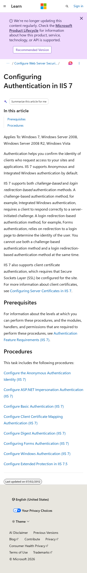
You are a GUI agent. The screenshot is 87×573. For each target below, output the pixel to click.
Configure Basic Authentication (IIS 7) (34, 406)
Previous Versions (45, 532)
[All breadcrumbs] (8, 63)
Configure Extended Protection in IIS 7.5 (36, 463)
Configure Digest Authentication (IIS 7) (35, 433)
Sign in (78, 6)
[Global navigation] (4, 6)
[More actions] (79, 63)
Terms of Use (18, 552)
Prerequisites (16, 119)
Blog (12, 539)
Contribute (32, 539)
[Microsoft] (44, 6)
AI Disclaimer (18, 532)
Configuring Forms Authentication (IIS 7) (36, 443)
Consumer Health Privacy (27, 546)
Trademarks (41, 552)
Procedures (15, 125)
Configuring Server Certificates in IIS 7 (40, 290)
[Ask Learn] (70, 63)
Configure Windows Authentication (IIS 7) (37, 453)
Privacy (50, 539)
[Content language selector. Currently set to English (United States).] (30, 499)
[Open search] (67, 6)
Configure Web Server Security (36, 63)
